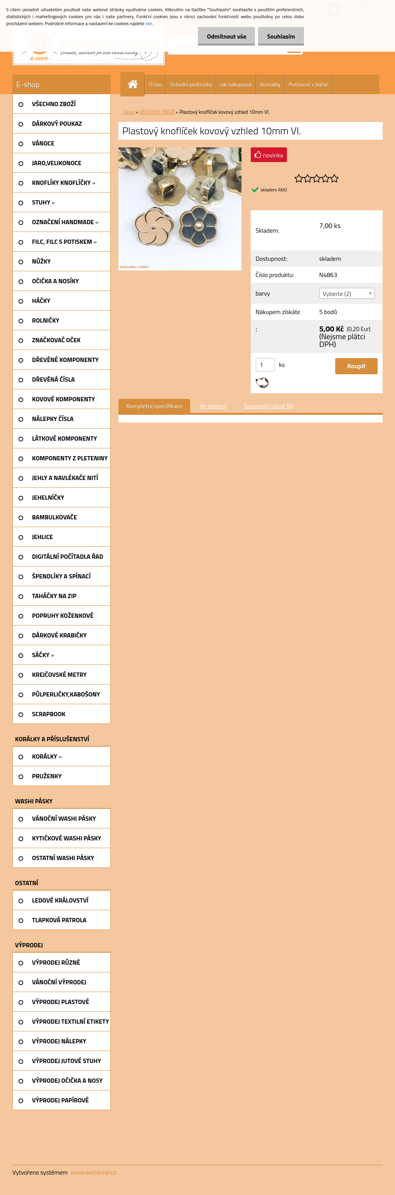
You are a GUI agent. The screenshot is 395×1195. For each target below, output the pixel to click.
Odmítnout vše (224, 36)
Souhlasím (280, 36)
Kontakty (270, 84)
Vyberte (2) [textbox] (337, 293)
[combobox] (347, 293)
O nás (155, 84)
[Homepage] (136, 84)
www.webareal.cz (93, 1172)
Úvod (128, 112)
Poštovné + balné (308, 84)
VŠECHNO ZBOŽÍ (156, 112)
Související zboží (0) (269, 406)
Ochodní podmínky (191, 84)
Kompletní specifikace (154, 406)
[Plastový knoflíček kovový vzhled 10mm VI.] (179, 150)
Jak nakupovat (236, 84)
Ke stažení (213, 406)
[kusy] (265, 365)
